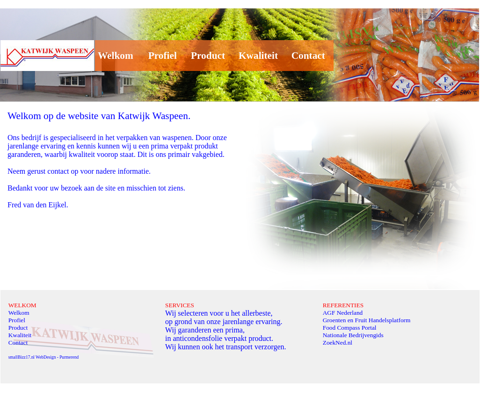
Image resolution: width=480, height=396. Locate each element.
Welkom (114, 55)
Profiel (160, 55)
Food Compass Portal (350, 327)
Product (208, 55)
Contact (305, 55)
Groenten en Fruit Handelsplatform (367, 320)
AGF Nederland (343, 312)
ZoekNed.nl (337, 342)
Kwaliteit (258, 55)
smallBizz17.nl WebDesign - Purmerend (43, 357)
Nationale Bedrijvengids (353, 335)
